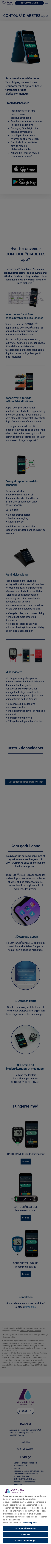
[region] (25, 1514)
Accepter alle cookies (25, 1528)
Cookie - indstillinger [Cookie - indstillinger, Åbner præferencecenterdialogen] (25, 1540)
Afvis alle (25, 1534)
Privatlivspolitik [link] (30, 1523)
